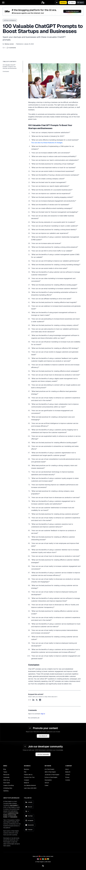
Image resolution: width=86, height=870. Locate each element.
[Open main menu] (3, 2)
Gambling (5, 790)
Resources (6, 774)
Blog (4, 769)
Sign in (43, 714)
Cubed (46, 785)
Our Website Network (30, 785)
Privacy (67, 777)
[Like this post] (4, 48)
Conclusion (6, 71)
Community (6, 777)
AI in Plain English (49, 769)
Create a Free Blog (8, 785)
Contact (67, 774)
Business (63, 2)
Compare (26, 780)
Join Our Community (43, 754)
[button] (43, 2)
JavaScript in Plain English (52, 774)
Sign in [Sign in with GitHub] (80, 2)
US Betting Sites (7, 788)
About (67, 769)
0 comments (11, 47)
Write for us (6, 780)
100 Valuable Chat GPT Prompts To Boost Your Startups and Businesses (10, 66)
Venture (47, 782)
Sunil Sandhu (13, 805)
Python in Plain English (51, 777)
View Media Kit (43, 736)
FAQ (25, 772)
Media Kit (26, 782)
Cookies (67, 780)
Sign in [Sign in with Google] (72, 2)
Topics (5, 772)
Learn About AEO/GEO (30, 788)
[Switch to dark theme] (56, 2)
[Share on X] (37, 700)
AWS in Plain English (50, 772)
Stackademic (48, 780)
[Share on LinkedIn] (33, 700)
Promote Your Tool (29, 777)
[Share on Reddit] (40, 700)
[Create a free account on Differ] (43, 11)
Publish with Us (28, 774)
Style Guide (6, 782)
